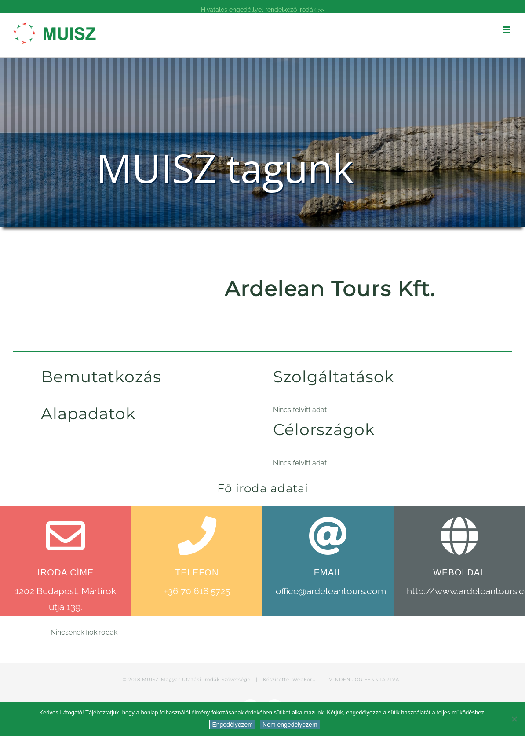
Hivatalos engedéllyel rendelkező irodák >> (262, 9)
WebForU (304, 679)
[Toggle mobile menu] (507, 29)
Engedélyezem (232, 724)
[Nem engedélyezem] (514, 718)
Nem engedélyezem (289, 724)
